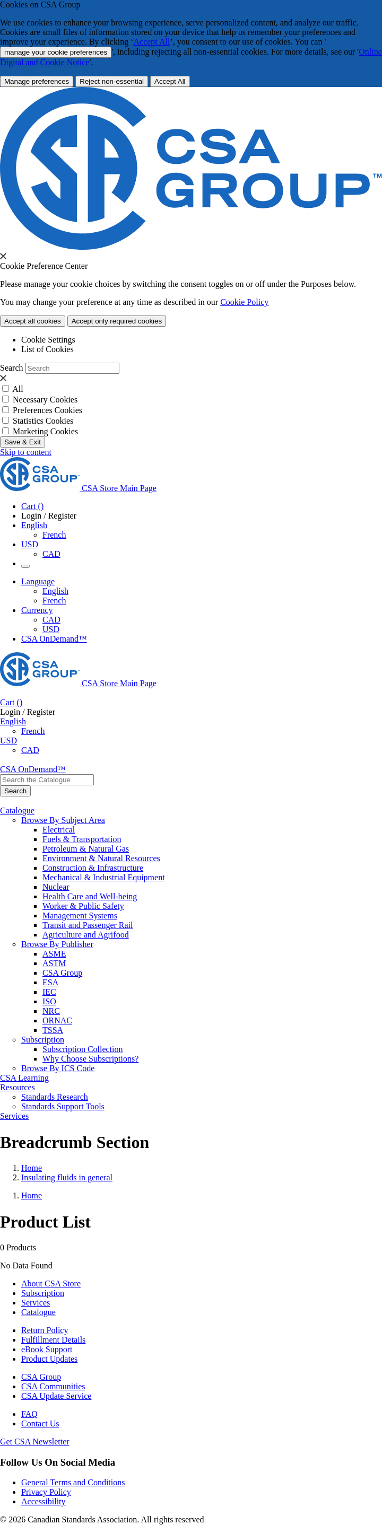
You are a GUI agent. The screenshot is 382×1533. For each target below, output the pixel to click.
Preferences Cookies (47, 410)
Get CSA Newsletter (35, 1441)
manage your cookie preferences (55, 52)
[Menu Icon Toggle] (25, 566)
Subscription (42, 1293)
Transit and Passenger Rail (87, 925)
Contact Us (40, 1423)
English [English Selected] (55, 590)
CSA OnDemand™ (54, 638)
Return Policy (44, 1330)
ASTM (54, 963)
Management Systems (79, 915)
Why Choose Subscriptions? (90, 1058)
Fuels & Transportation (81, 839)
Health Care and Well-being (89, 896)
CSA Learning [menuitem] (24, 1077)
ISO (49, 1001)
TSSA (52, 1030)
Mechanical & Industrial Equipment (103, 877)
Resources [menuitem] (17, 1087)
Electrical (58, 829)
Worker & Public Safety (83, 905)
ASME (54, 953)
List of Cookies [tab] (47, 349)
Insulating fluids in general (66, 1177)
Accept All (151, 41)
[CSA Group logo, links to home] (78, 488)
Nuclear (56, 886)
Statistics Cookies (43, 420)
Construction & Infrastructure (92, 867)
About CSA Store (51, 1283)
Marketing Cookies (45, 431)
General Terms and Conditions (73, 1482)
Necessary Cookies (45, 399)
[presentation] (3, 256)
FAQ (29, 1413)
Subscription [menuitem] (42, 1039)
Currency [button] (37, 610)
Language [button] (38, 581)
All (17, 388)
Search (11, 367)
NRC (51, 1010)
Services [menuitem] (14, 1115)
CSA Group (62, 972)
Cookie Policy (244, 301)
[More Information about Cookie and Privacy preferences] (36, 81)
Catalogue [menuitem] (17, 810)
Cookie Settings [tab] (48, 339)
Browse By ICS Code (57, 1068)
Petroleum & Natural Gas (85, 848)
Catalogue (38, 1312)
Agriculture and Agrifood (85, 934)
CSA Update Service (56, 1395)
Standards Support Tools (63, 1106)
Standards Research (54, 1096)
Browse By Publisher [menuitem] (57, 944)
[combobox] (47, 779)
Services (35, 1302)
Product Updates (49, 1358)
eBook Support (46, 1349)
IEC (49, 991)
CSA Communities (53, 1386)
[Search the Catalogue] (15, 790)
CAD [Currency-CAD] (51, 619)
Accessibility (43, 1501)
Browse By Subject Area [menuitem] (63, 820)
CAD (51, 553)
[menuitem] (212, 830)
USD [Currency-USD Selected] (50, 629)
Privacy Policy (46, 1491)
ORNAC (57, 1020)
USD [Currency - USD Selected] (29, 544)
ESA (50, 982)
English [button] (34, 525)
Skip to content (25, 452)
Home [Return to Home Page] (31, 1167)
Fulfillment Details (53, 1339)
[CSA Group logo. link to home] (191, 246)
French (54, 534)
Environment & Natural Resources (101, 858)
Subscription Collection (82, 1049)
